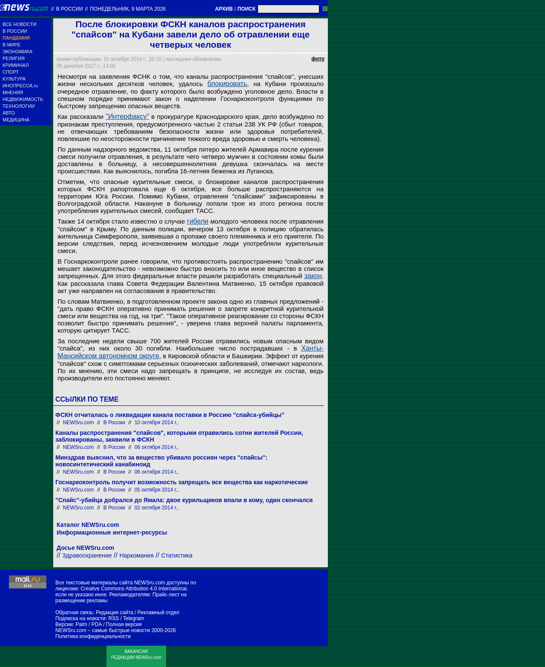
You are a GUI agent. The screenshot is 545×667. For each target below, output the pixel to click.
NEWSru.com (78, 423)
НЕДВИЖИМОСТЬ (23, 99)
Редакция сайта (114, 612)
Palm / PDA (88, 624)
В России (69, 9)
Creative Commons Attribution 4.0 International (133, 589)
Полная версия (124, 624)
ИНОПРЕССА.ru (20, 85)
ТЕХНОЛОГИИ (18, 106)
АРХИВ (224, 9)
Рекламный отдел (159, 612)
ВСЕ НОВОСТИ (20, 24)
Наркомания (136, 555)
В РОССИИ (15, 31)
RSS (113, 618)
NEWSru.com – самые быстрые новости (102, 630)
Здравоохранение (87, 555)
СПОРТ (11, 72)
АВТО (9, 112)
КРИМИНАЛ (16, 65)
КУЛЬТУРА (14, 78)
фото (318, 59)
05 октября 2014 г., (157, 490)
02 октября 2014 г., (157, 508)
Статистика (177, 555)
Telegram (133, 618)
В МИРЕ (11, 44)
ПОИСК (246, 9)
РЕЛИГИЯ (14, 58)
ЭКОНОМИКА (17, 51)
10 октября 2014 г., (157, 423)
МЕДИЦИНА (16, 119)
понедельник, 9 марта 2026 (128, 9)
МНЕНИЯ (13, 92)
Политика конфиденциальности (93, 636)
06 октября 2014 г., (157, 447)
